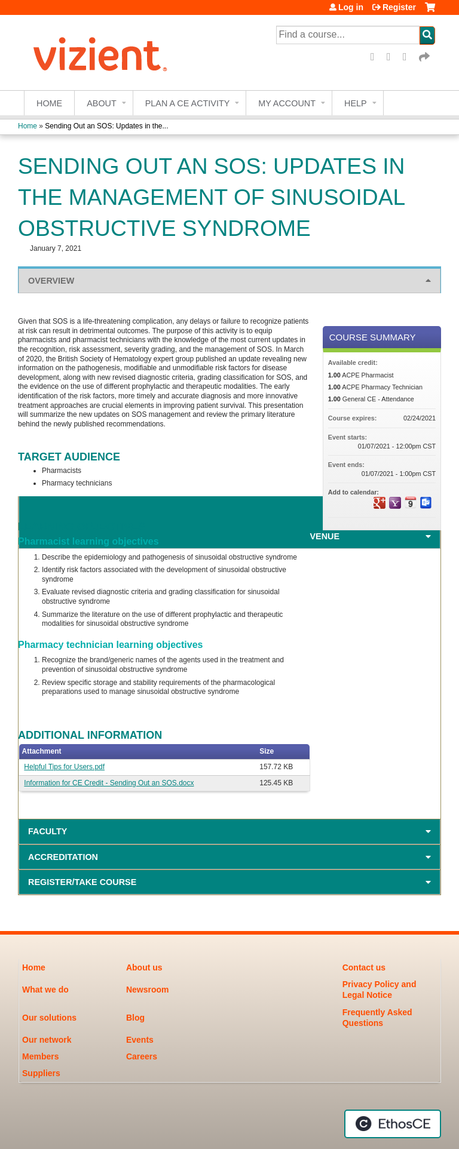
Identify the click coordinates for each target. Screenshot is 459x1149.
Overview (51, 280)
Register (399, 7)
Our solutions (49, 1017)
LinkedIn (409, 57)
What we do (45, 989)
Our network (46, 1039)
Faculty (47, 831)
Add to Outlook (426, 503)
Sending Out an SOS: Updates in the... (106, 126)
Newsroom (147, 989)
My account (287, 103)
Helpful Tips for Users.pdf (64, 767)
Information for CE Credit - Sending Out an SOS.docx (109, 783)
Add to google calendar (379, 503)
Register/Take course (82, 882)
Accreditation (63, 857)
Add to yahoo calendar (395, 503)
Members (40, 1056)
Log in (350, 7)
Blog (135, 1017)
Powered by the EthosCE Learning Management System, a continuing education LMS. (392, 1124)
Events (140, 1039)
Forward (425, 57)
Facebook (376, 57)
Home (49, 103)
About (102, 103)
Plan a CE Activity (187, 103)
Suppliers (41, 1073)
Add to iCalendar (411, 502)
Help (355, 103)
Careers (141, 1056)
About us (144, 967)
